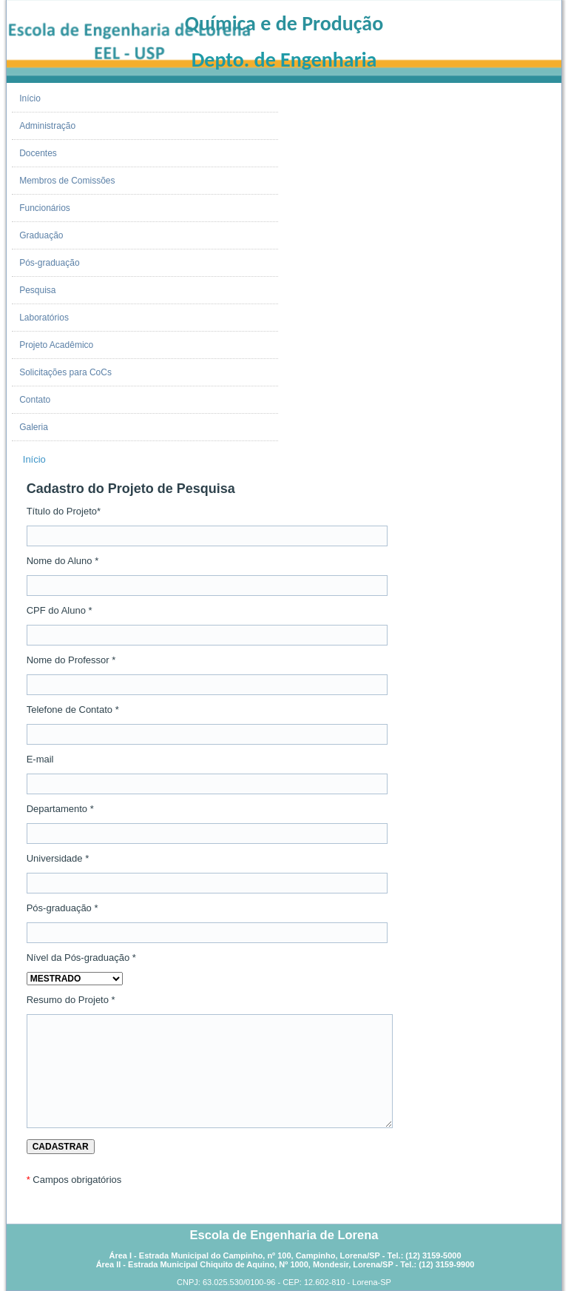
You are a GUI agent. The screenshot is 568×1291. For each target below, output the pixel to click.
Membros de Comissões (67, 180)
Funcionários (44, 208)
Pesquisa (37, 290)
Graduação (41, 235)
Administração (47, 126)
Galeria (33, 427)
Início (30, 98)
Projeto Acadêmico (56, 345)
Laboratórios (44, 317)
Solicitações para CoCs (65, 372)
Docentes (38, 153)
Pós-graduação (49, 263)
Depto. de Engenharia (284, 60)
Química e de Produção (284, 23)
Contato (34, 400)
